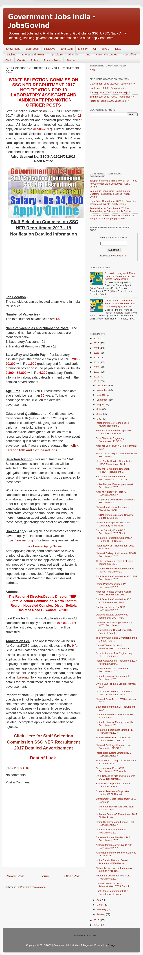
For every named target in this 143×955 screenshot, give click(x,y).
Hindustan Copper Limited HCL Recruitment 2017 (112, 877)
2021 (97, 362)
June (99, 414)
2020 (97, 367)
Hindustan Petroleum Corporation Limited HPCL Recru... (114, 432)
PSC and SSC (22, 768)
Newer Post (15, 876)
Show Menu (13, 48)
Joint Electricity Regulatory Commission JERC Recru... (112, 439)
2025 (97, 343)
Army (87, 54)
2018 (97, 376)
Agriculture (56, 54)
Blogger (112, 945)
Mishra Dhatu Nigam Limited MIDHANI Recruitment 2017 (117, 455)
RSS (92, 70)
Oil (94, 48)
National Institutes (106, 54)
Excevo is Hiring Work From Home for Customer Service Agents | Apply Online (120, 276)
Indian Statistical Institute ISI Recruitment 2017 (111, 831)
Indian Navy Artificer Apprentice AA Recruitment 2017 (114, 486)
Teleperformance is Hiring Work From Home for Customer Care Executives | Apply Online (113, 183)
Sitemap (71, 60)
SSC (51, 111)
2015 (97, 925)
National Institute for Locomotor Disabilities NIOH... (113, 508)
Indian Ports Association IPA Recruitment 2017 (111, 585)
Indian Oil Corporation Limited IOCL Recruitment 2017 (115, 823)
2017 (97, 381)
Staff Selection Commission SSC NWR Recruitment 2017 (113, 601)
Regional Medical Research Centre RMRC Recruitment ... (115, 570)
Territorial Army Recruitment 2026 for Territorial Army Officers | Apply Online (110, 210)
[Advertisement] (44, 268)
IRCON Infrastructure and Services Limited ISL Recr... (115, 516)
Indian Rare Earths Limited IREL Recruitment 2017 (113, 754)
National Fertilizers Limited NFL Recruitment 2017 (113, 670)
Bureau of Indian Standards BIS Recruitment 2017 (113, 839)
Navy (118, 48)
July (99, 409)
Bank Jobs (32, 48)
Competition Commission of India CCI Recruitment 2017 (116, 501)
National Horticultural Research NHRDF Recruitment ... (113, 470)
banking (23, 677)
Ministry (83, 48)
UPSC (106, 48)
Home (44, 876)
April (99, 900)
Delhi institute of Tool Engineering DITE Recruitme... (114, 654)
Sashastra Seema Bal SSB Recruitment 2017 (110, 608)
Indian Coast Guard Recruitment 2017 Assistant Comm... (116, 662)
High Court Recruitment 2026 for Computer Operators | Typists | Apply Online (113, 202)
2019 (97, 371)
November (102, 390)
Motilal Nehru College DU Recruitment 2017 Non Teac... (116, 762)
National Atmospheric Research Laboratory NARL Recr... (113, 524)
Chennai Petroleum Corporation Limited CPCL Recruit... (113, 793)
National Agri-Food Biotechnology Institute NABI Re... (114, 869)
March (100, 904)
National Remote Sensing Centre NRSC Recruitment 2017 (113, 593)
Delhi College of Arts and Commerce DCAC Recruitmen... (115, 777)
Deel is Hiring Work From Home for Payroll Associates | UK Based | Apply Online (120, 303)
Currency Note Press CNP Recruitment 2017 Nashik (111, 769)
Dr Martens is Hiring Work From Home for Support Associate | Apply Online (112, 217)
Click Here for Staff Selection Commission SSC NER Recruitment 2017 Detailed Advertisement (43, 741)
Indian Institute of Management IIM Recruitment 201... (114, 723)
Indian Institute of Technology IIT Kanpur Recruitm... (113, 424)
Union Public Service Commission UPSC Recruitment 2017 (114, 462)
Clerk (8, 60)
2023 (97, 352)
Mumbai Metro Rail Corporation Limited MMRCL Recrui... (113, 739)
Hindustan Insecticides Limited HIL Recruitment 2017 (114, 731)
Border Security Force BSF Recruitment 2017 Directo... (112, 532)
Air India (73, 54)
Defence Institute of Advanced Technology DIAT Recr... (112, 616)
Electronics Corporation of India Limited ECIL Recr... (113, 785)
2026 (97, 338)
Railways (49, 48)
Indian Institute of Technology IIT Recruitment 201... (113, 677)
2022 (97, 357)
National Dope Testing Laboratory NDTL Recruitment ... (114, 624)
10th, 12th (67, 48)
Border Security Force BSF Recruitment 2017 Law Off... (112, 478)
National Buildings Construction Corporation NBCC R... (113, 746)
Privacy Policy (52, 60)
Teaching (10, 54)
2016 (97, 920)
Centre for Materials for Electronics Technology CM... (114, 562)
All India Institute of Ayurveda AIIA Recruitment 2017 (114, 846)
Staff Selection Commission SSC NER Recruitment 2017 (116, 578)
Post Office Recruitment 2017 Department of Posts (112, 892)
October (101, 395)
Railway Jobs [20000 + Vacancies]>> (110, 92)
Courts (21, 60)
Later (53, 10)
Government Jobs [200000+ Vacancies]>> (112, 83)
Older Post (72, 876)
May (99, 418)
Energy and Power (33, 54)
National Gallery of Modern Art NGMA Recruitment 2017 (116, 555)
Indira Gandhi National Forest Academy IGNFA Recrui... (112, 862)
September (102, 399)
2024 (97, 348)
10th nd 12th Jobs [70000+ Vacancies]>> (112, 96)
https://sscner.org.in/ (22, 540)
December (102, 385)
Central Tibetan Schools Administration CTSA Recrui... (113, 647)
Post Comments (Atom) (33, 887)
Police (34, 60)
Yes (90, 10)
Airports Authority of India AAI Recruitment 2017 (112, 493)
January (101, 914)
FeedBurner (120, 255)
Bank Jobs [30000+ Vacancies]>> (108, 88)
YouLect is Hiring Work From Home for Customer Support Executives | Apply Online (110, 194)
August (100, 404)
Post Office (129, 54)
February (101, 909)
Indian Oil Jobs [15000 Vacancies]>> (109, 101)
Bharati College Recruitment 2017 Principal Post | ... (114, 631)
